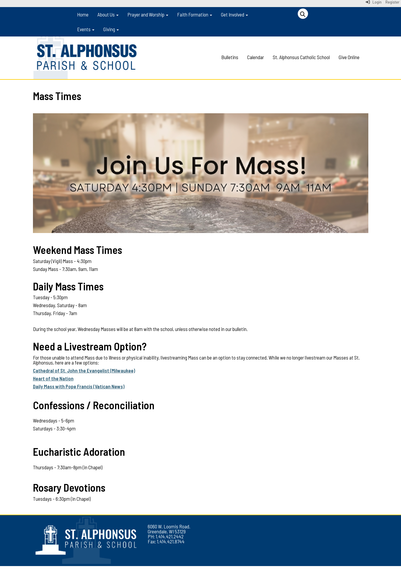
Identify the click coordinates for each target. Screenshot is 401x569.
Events (85, 29)
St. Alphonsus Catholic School (301, 57)
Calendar (255, 57)
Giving (111, 29)
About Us (108, 14)
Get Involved (234, 14)
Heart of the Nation (53, 378)
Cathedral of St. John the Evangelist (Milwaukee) (84, 370)
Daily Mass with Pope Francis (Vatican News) (78, 386)
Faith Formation (194, 14)
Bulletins (229, 57)
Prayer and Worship (147, 14)
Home (83, 14)
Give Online (349, 57)
